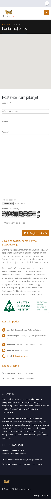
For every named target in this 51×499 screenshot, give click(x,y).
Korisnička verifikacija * (11, 208)
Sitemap (36, 495)
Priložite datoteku (9, 200)
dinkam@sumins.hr (20, 356)
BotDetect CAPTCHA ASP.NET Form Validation (19, 217)
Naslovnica (7, 25)
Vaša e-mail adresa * (10, 111)
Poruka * (5, 132)
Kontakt (45, 495)
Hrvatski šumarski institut (13, 450)
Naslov (5, 121)
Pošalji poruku (35, 233)
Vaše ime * (6, 103)
